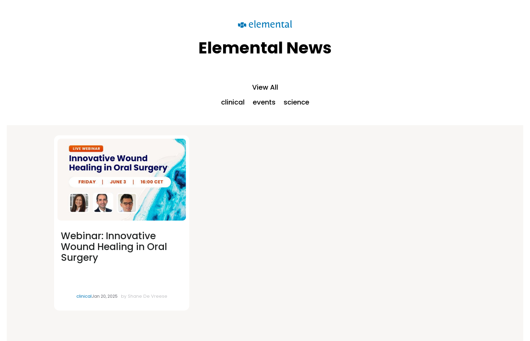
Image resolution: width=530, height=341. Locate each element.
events (264, 102)
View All (265, 87)
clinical (233, 102)
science (296, 102)
